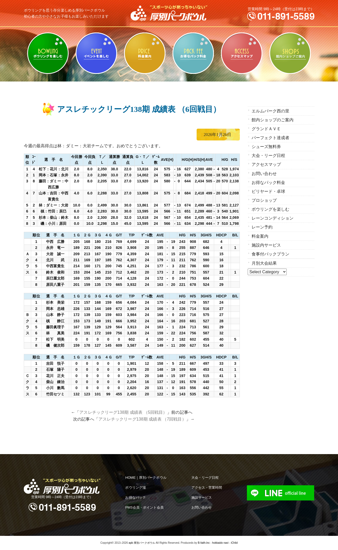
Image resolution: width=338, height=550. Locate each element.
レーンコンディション (273, 214)
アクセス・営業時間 (206, 487)
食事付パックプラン (271, 249)
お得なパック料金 (193, 53)
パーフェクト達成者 (271, 136)
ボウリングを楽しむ (48, 53)
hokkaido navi (220, 542)
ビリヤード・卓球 (96, 53)
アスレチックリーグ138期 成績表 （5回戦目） (123, 412)
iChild (234, 542)
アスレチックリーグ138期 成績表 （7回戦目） (142, 419)
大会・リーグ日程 (268, 154)
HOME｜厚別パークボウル (145, 478)
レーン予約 (262, 223)
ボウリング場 (135, 487)
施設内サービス (266, 240)
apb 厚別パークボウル (142, 542)
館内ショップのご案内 (290, 53)
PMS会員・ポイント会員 (144, 507)
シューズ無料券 (266, 145)
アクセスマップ (242, 53)
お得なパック (135, 497)
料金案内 (145, 53)
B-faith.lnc (204, 542)
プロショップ (264, 197)
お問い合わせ (264, 171)
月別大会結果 (264, 258)
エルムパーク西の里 (271, 110)
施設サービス (201, 497)
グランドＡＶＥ (266, 128)
